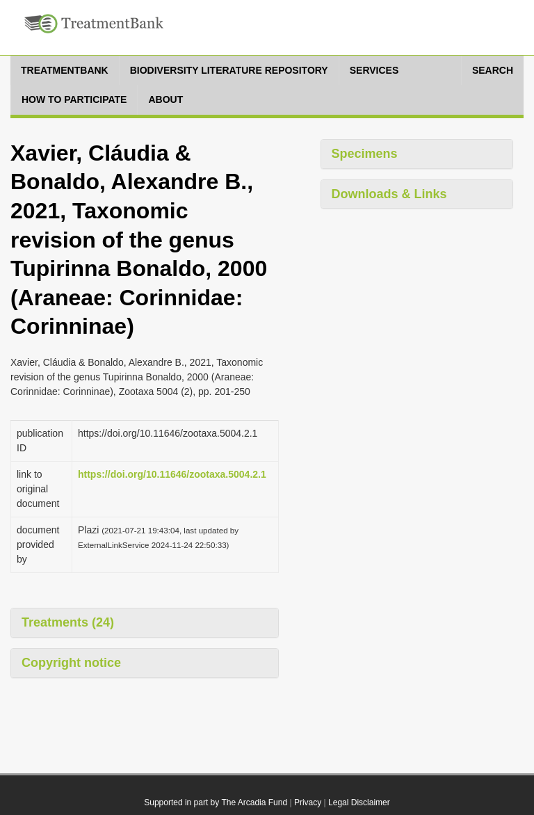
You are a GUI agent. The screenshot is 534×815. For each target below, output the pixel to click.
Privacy (307, 802)
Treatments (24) (68, 622)
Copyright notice (71, 663)
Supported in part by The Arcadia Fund (215, 802)
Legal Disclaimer (359, 802)
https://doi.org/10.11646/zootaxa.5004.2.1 (172, 474)
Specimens (365, 154)
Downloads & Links (389, 194)
